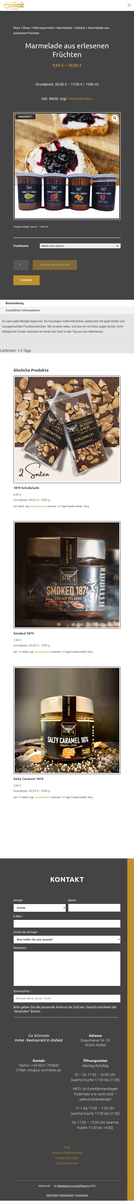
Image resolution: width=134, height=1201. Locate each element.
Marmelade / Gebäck (70, 28)
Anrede (18, 900)
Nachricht (20, 948)
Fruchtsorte (20, 246)
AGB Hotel (52, 1195)
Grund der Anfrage (25, 932)
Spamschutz (22, 991)
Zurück (26, 280)
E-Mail (18, 916)
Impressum (81, 1195)
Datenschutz (66, 1195)
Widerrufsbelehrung (67, 1153)
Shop (26, 28)
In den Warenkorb (55, 264)
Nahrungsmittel (43, 28)
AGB (67, 1147)
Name (72, 900)
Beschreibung (15, 303)
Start (16, 28)
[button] (115, 118)
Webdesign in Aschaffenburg (73, 1185)
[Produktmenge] (21, 265)
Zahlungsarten (67, 1163)
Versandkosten (80, 98)
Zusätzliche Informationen (23, 310)
